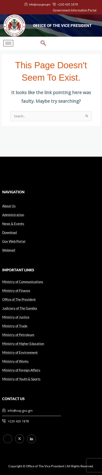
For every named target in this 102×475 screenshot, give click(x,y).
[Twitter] (19, 438)
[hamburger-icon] (8, 43)
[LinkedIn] (31, 438)
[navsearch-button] (43, 43)
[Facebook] (7, 438)
